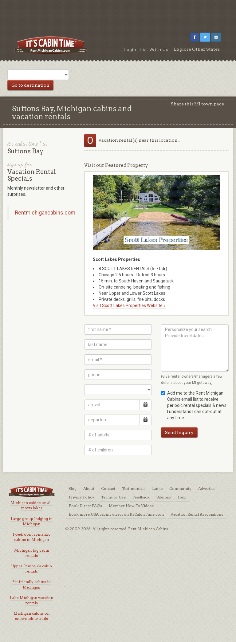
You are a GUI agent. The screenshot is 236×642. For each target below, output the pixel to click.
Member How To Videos (131, 505)
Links (157, 488)
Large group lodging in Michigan (32, 521)
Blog (72, 488)
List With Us (154, 49)
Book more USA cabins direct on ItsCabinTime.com (116, 514)
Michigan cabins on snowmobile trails (31, 616)
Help (182, 497)
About (88, 488)
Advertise (206, 488)
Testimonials (133, 488)
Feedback (141, 497)
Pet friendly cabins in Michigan (31, 584)
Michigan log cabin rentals (31, 553)
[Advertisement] (118, 14)
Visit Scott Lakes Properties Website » (129, 305)
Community (180, 488)
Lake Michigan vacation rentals (31, 600)
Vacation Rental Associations (197, 514)
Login (130, 49)
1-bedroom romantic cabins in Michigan (31, 537)
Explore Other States (197, 49)
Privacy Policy (81, 497)
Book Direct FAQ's (85, 505)
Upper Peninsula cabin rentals (31, 568)
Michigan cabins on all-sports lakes (31, 505)
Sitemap (163, 497)
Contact (108, 488)
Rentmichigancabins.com (45, 213)
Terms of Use (113, 497)
